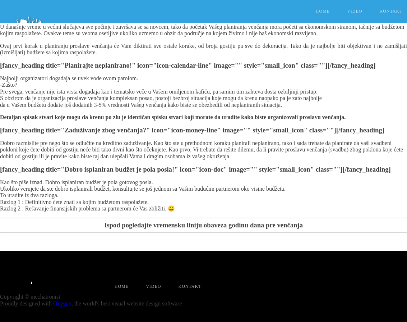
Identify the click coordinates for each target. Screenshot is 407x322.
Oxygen (62, 303)
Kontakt (189, 286)
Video (354, 11)
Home (323, 11)
